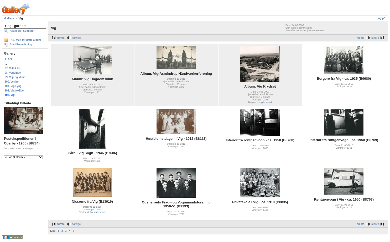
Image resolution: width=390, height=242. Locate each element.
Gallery (9, 18)
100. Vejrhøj (12, 81)
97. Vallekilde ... (14, 68)
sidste (375, 37)
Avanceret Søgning (22, 30)
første (61, 37)
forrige (76, 37)
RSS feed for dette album (25, 40)
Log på (381, 18)
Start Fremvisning (21, 44)
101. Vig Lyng (13, 86)
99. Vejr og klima (15, 77)
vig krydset (265, 102)
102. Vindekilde (14, 90)
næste (360, 37)
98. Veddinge (13, 72)
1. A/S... (9, 59)
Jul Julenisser (98, 212)
